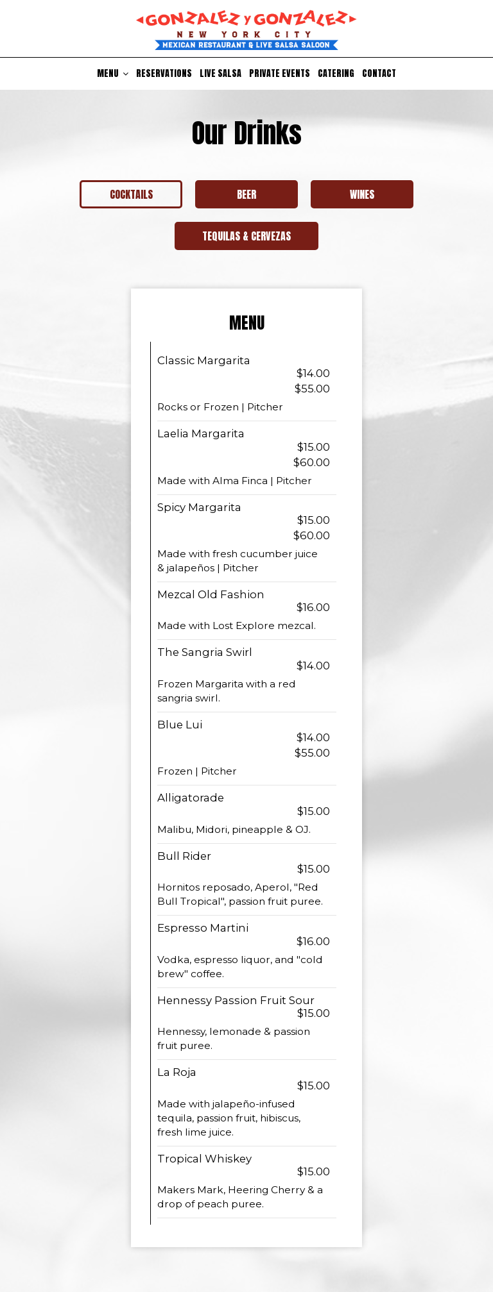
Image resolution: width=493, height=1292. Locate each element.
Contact (379, 73)
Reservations (164, 73)
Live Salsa (220, 73)
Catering (336, 73)
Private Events (279, 73)
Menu (112, 73)
